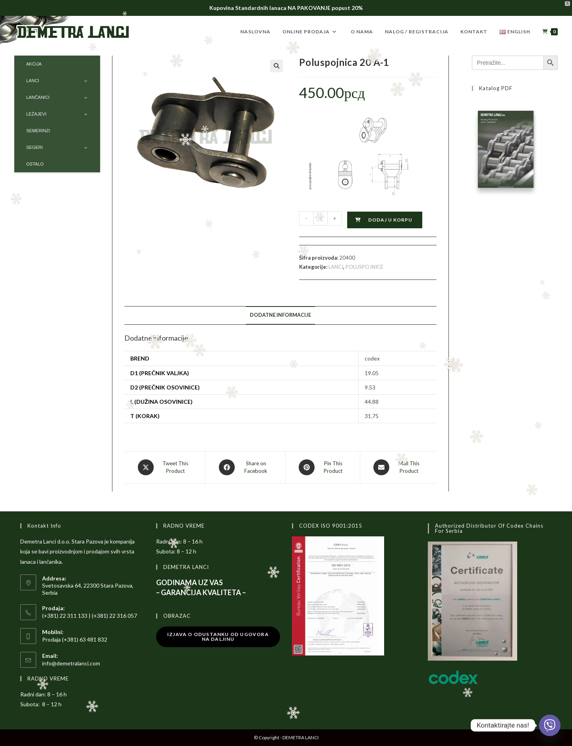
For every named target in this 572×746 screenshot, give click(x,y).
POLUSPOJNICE (364, 267)
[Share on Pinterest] (323, 467)
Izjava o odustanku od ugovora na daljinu (218, 636)
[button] (276, 66)
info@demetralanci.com (71, 663)
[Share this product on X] (164, 467)
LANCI (336, 267)
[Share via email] (398, 467)
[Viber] (549, 725)
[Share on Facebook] (245, 467)
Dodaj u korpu (390, 220)
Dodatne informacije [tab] (280, 315)
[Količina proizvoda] (320, 218)
